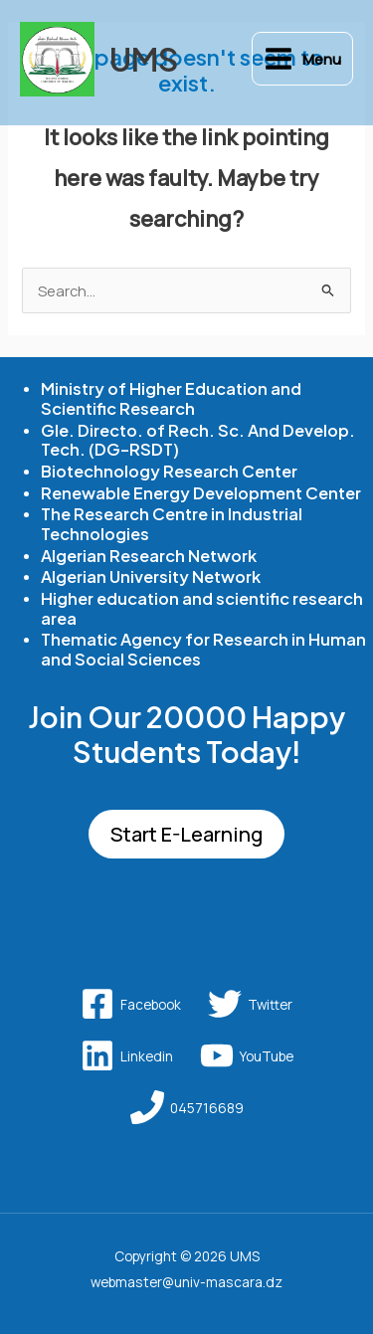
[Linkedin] (127, 1055)
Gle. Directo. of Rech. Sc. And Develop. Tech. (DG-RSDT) (198, 440)
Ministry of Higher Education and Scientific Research (171, 398)
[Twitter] (250, 1004)
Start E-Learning (186, 834)
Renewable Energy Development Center (201, 492)
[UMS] (57, 59)
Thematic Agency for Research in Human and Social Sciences (203, 649)
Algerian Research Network (149, 555)
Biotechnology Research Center (169, 471)
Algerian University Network (151, 576)
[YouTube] (246, 1055)
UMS (143, 59)
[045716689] (187, 1107)
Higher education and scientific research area (202, 608)
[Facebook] (131, 1004)
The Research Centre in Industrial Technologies (171, 523)
